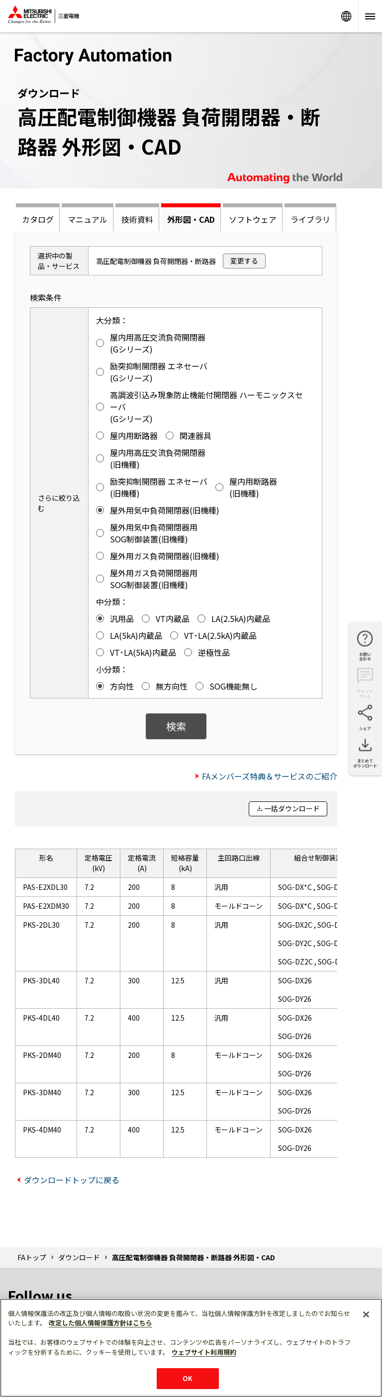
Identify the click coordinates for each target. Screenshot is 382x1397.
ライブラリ (310, 219)
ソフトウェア (253, 219)
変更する (244, 260)
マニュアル (87, 219)
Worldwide (346, 16)
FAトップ (31, 1257)
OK (187, 1378)
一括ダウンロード (292, 808)
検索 (176, 726)
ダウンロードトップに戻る (71, 1180)
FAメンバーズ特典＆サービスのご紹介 (269, 776)
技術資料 (137, 219)
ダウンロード (79, 1257)
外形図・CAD (191, 219)
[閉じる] (366, 1314)
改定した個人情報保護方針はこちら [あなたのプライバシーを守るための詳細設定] (100, 1322)
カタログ (38, 219)
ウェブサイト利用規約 (204, 1352)
